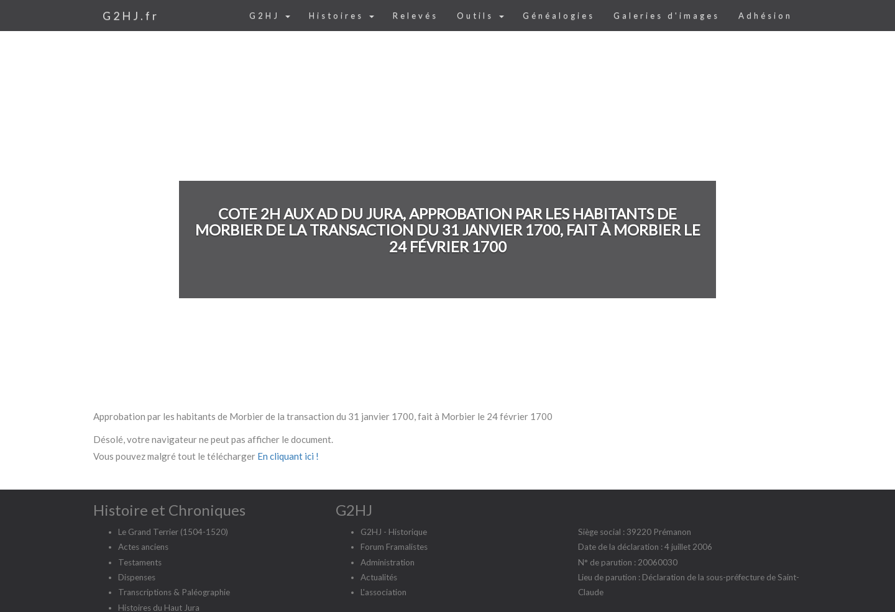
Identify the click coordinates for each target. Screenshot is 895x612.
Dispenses (136, 577)
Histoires (341, 16)
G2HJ (269, 16)
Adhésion (765, 16)
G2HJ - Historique (393, 532)
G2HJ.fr (131, 15)
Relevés (415, 16)
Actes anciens (143, 547)
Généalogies (559, 16)
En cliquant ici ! (288, 456)
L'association (383, 592)
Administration (387, 562)
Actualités (378, 577)
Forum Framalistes (394, 547)
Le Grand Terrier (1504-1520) (173, 532)
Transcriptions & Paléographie (174, 592)
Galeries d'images (666, 16)
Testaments (140, 562)
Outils (480, 16)
